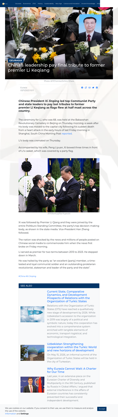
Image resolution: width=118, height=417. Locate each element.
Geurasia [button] (18, 3)
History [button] (40, 3)
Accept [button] (102, 409)
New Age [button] (59, 3)
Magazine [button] (100, 3)
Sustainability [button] (49, 3)
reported (67, 133)
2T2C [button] (34, 3)
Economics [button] (27, 3)
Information (10, 414)
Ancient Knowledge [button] (88, 3)
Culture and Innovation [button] (72, 3)
